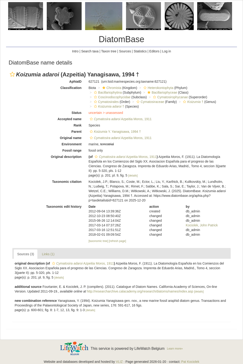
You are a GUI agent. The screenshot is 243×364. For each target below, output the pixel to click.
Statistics (140, 51)
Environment (72, 144)
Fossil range (71, 150)
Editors (154, 51)
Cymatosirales (106, 102)
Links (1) (48, 254)
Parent (76, 131)
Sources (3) (25, 254)
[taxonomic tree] (98, 241)
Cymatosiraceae (149, 102)
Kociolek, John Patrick (202, 225)
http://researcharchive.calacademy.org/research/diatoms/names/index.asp (140, 291)
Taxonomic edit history (63, 206)
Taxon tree (108, 51)
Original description (66, 157)
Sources (125, 51)
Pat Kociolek (190, 362)
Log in (166, 51)
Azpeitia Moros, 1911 (120, 119)
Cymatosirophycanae (170, 97)
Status (77, 113)
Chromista (111, 88)
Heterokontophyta (157, 88)
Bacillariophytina (107, 92)
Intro (75, 51)
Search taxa (90, 51)
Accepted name (69, 119)
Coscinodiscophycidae (111, 97)
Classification (71, 88)
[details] (133, 175)
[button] (12, 74)
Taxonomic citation (67, 182)
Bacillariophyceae (161, 92)
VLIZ (119, 362)
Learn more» (175, 348)
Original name (70, 138)
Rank (77, 125)
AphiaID (75, 81)
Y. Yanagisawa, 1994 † (115, 131)
